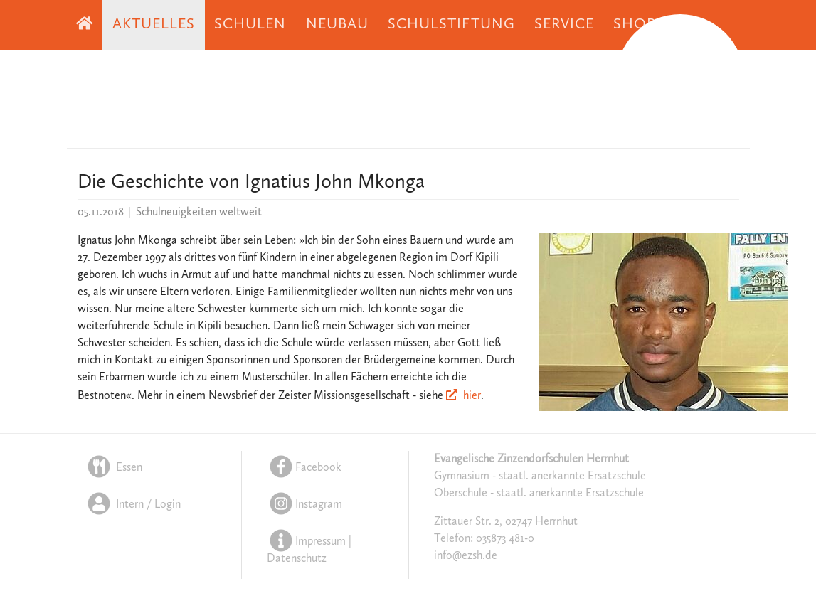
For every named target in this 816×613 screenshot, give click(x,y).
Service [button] (564, 24)
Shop (634, 24)
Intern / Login (133, 505)
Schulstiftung (451, 24)
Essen (113, 468)
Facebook (304, 468)
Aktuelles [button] (153, 24)
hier (472, 396)
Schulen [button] (250, 24)
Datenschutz (297, 559)
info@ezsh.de (465, 556)
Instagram (304, 505)
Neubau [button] (337, 24)
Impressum (320, 542)
